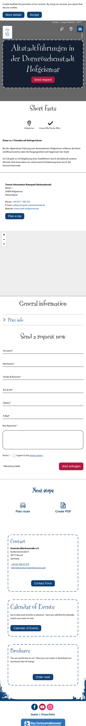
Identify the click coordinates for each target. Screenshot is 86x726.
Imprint (34, 714)
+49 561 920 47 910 (20, 564)
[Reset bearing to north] (4, 244)
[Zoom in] (4, 234)
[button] (13, 15)
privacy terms (36, 455)
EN (78, 22)
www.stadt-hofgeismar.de (26, 209)
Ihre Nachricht (10, 426)
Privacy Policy (48, 714)
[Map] (43, 263)
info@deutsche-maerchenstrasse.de (28, 568)
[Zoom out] (4, 239)
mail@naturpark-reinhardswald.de (28, 205)
